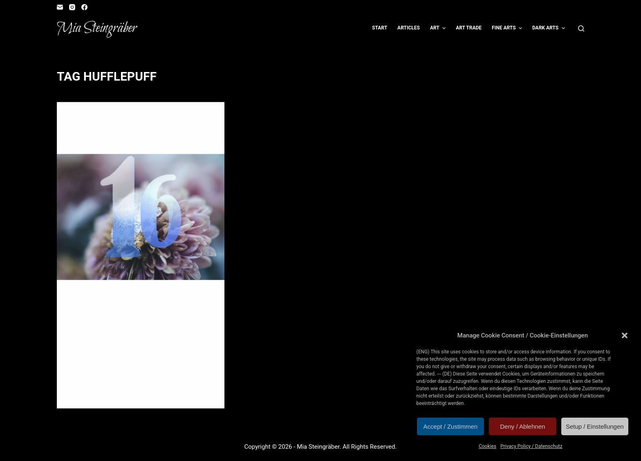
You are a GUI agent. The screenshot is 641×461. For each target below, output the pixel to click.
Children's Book (139, 118)
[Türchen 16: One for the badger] (140, 217)
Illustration (85, 125)
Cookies (487, 446)
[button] (625, 335)
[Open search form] (581, 28)
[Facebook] (84, 7)
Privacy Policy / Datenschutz (531, 446)
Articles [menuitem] (408, 28)
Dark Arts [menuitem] (549, 28)
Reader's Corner (126, 125)
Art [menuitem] (439, 28)
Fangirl (172, 118)
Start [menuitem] (379, 28)
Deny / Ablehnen (522, 426)
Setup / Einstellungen (595, 426)
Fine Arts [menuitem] (508, 28)
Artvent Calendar (93, 118)
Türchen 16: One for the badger (137, 141)
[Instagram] (72, 7)
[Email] (60, 7)
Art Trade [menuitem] (469, 28)
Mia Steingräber (97, 28)
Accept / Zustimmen (451, 426)
